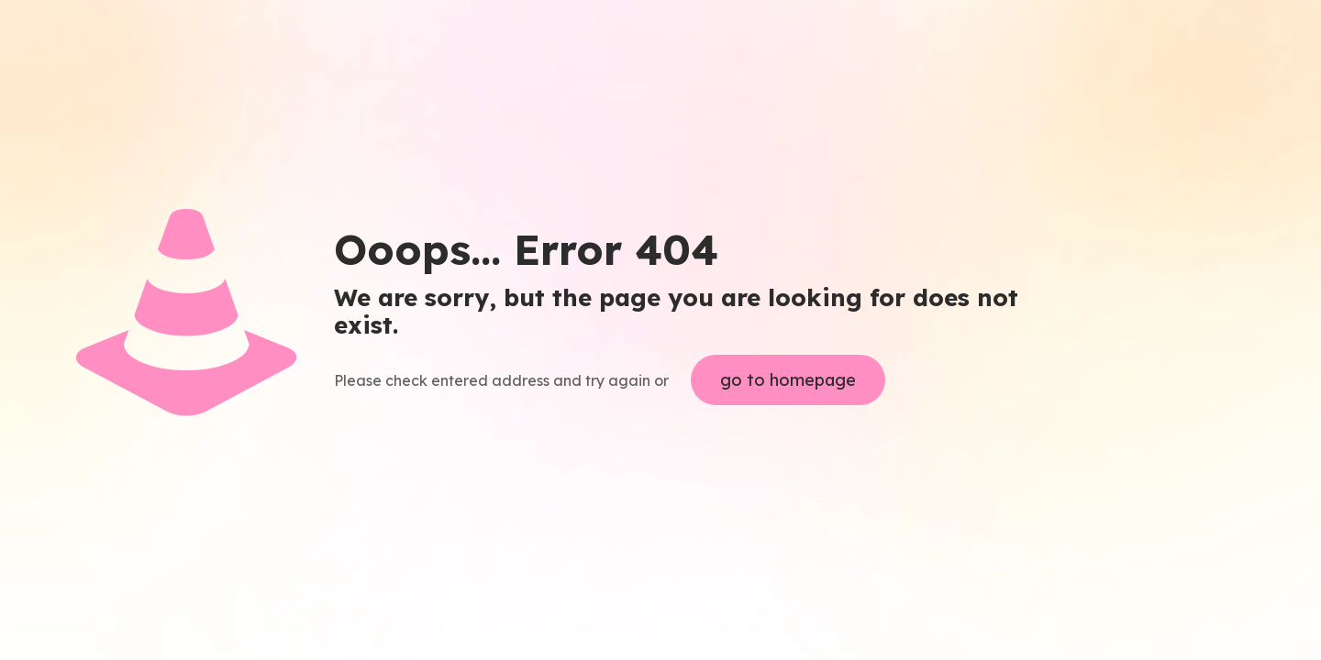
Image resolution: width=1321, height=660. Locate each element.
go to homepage (788, 379)
